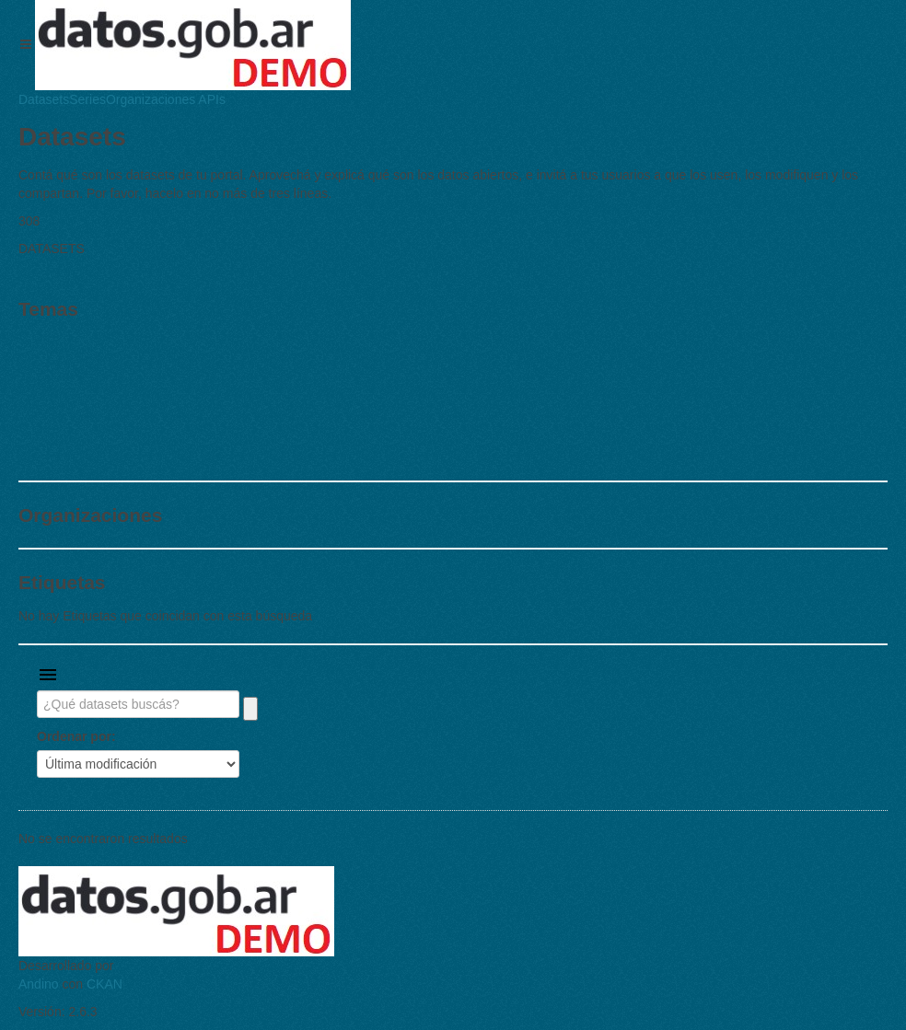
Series (87, 99)
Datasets (43, 99)
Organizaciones (150, 99)
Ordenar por (74, 736)
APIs (210, 99)
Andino (38, 984)
